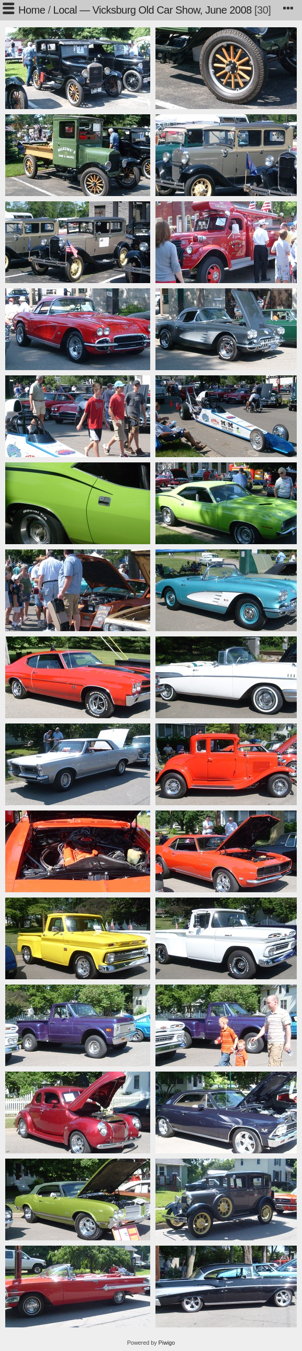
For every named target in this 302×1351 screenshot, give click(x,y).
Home (31, 10)
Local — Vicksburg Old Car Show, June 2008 (152, 10)
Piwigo (167, 1342)
